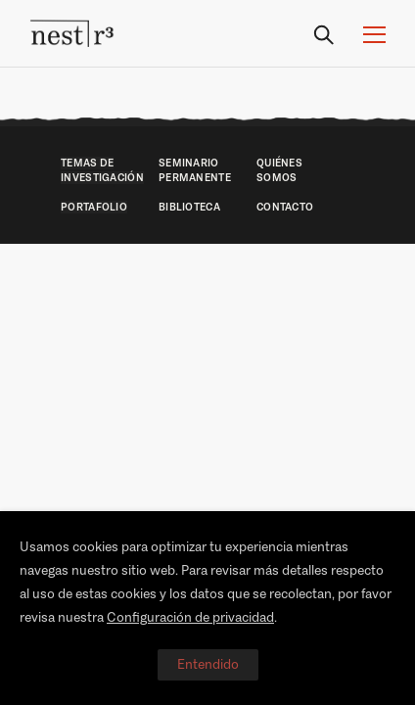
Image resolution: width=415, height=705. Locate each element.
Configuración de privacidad (190, 617)
